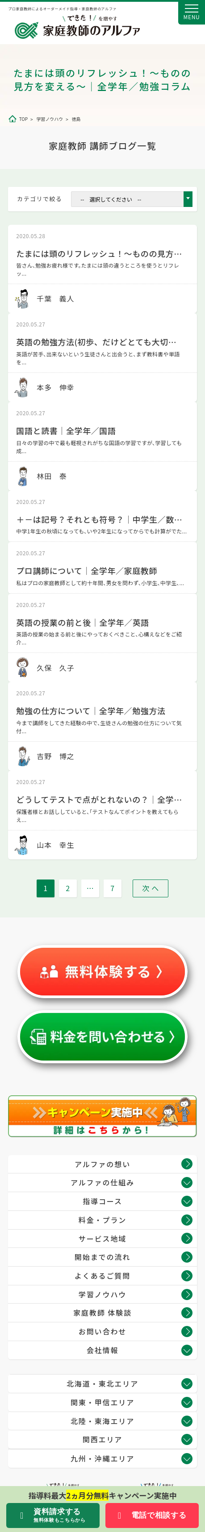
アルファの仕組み (102, 1182)
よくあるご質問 (102, 1275)
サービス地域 (102, 1238)
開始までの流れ (102, 1256)
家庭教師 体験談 (102, 1312)
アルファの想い (102, 1164)
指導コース (102, 1201)
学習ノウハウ (102, 1294)
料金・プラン (102, 1219)
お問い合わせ (102, 1331)
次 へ (150, 888)
